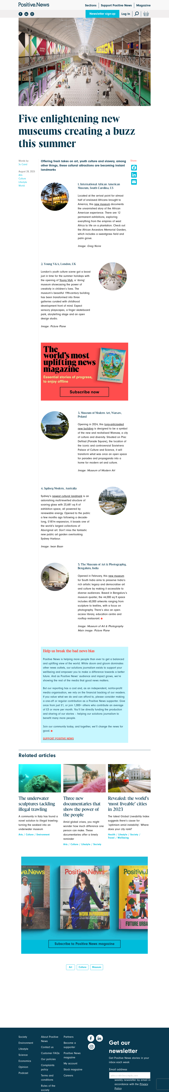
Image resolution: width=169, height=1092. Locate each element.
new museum (102, 204)
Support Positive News (116, 5)
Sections (91, 5)
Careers (68, 1075)
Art (70, 969)
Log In (125, 14)
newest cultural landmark (67, 496)
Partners (69, 1036)
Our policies (48, 1059)
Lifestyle (23, 182)
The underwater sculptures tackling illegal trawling (37, 804)
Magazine (143, 5)
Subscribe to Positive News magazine (84, 944)
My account (70, 1063)
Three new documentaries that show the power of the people (82, 807)
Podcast (23, 1073)
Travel (111, 837)
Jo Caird (23, 164)
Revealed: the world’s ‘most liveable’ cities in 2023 (128, 804)
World (22, 185)
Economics (25, 1061)
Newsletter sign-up (102, 14)
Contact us (47, 1047)
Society (97, 844)
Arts (20, 175)
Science (23, 1055)
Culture (22, 178)
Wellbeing (123, 837)
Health (111, 834)
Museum (96, 969)
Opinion (23, 1067)
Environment (43, 834)
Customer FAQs (50, 1053)
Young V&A (66, 280)
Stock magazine (73, 1069)
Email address (118, 1069)
